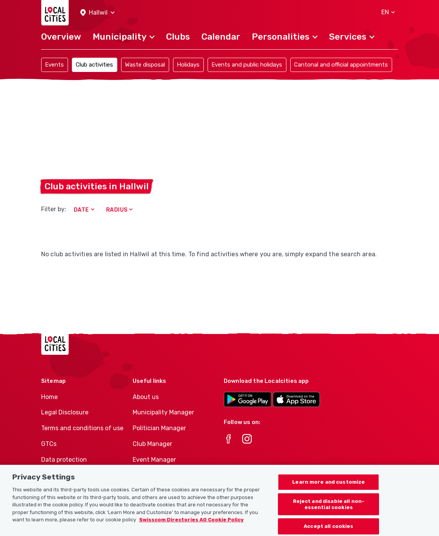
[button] (97, 13)
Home (49, 397)
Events (54, 64)
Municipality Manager (163, 412)
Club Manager (152, 444)
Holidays (188, 64)
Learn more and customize (328, 486)
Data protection (64, 459)
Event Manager (154, 459)
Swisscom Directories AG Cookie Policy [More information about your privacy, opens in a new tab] (191, 524)
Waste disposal (145, 64)
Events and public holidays (246, 64)
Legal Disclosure (64, 412)
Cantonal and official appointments (341, 64)
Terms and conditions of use (82, 428)
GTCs (49, 444)
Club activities (94, 64)
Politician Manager (159, 428)
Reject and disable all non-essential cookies (329, 509)
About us (146, 397)
